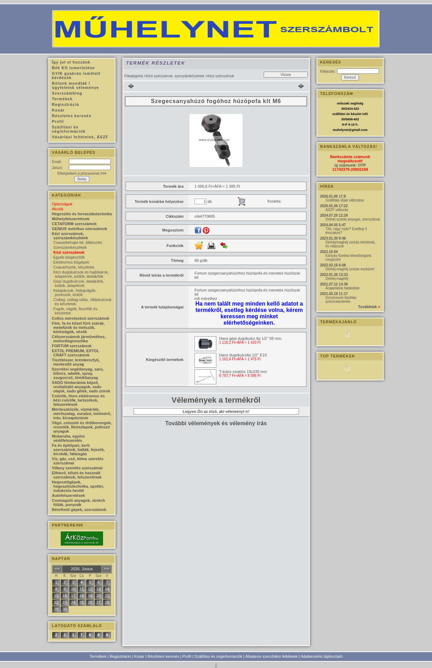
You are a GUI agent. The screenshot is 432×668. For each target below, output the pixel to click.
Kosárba (274, 201)
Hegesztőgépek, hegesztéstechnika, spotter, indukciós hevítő (78, 486)
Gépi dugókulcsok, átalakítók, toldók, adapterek (78, 283)
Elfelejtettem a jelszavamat (81, 173)
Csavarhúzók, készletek (73, 267)
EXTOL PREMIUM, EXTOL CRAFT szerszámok (75, 353)
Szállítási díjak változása (344, 200)
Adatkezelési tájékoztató (322, 656)
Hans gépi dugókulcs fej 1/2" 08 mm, (250, 338)
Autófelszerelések (68, 495)
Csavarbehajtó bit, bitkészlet (77, 242)
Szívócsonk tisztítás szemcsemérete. (340, 299)
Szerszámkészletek (70, 247)
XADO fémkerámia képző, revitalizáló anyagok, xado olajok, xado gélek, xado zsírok (81, 386)
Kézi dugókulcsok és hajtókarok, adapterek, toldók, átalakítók (81, 274)
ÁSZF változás (336, 210)
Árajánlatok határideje (342, 288)
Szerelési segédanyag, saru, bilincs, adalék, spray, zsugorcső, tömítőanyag (78, 373)
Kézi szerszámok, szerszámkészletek (175, 76)
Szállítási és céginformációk (218, 656)
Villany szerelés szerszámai (77, 468)
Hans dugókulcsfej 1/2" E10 (243, 355)
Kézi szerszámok (68, 252)
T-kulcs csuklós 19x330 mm (243, 371)
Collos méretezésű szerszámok (80, 318)
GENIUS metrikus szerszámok (79, 229)
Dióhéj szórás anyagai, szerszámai (352, 219)
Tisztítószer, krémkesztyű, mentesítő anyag (76, 362)
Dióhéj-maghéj (336, 279)
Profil (186, 656)
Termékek (98, 656)
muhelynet (341, 130)
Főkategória (133, 76)
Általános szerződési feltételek (271, 656)
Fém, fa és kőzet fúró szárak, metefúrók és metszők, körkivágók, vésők (78, 327)
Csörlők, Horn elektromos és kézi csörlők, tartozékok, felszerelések (78, 400)
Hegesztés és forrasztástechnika (82, 214)
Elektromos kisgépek (71, 262)
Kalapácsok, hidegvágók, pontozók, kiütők (74, 292)
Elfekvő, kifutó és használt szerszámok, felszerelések (77, 475)
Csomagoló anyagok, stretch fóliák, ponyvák (78, 502)
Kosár (139, 656)
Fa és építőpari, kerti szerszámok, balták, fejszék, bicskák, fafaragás (78, 449)
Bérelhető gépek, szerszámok (79, 509)
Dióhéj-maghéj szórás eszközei (349, 269)
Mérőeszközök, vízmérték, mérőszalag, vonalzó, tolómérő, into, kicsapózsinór (81, 413)
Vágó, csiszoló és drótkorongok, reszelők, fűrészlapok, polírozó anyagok (82, 427)
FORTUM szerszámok (71, 346)
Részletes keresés (163, 656)
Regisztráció (120, 656)
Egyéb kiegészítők (69, 257)
